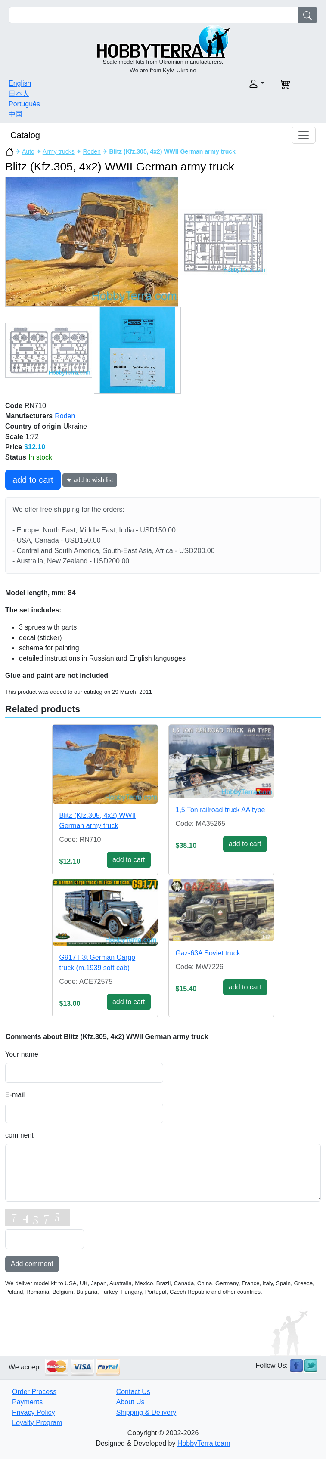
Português (24, 104)
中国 (15, 114)
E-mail (15, 1094)
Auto (28, 151)
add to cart (32, 480)
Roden (92, 151)
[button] (216, 83)
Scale (14, 436)
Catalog (25, 135)
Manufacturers (29, 416)
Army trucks (59, 151)
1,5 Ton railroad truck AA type (220, 809)
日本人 (19, 93)
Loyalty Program (37, 1422)
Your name (21, 1054)
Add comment (32, 1263)
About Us (130, 1402)
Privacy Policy (33, 1412)
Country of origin (33, 426)
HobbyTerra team (203, 1443)
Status (15, 457)
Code (13, 405)
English (20, 83)
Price (13, 447)
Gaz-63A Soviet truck (208, 953)
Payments (27, 1402)
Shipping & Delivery (146, 1412)
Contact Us (133, 1391)
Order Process (34, 1391)
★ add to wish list (89, 479)
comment (19, 1135)
